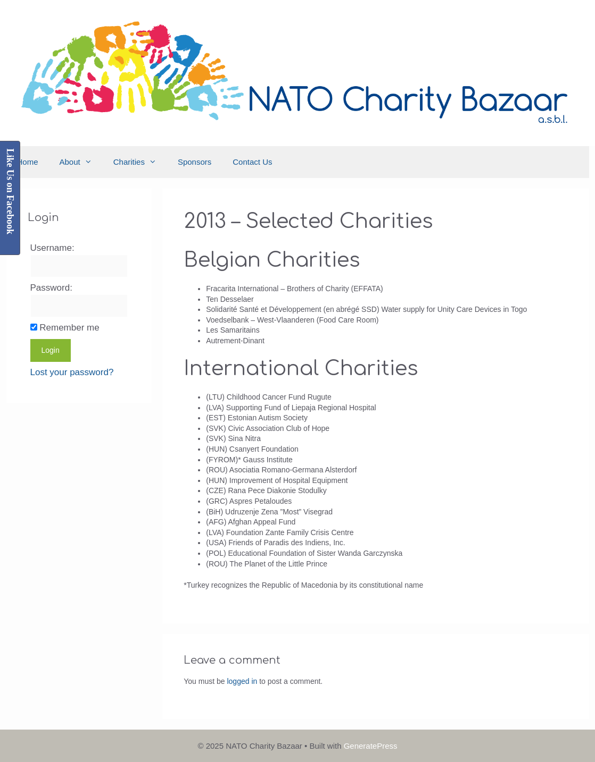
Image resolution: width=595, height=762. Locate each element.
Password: (51, 288)
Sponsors (194, 161)
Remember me (69, 328)
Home (27, 161)
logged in (242, 681)
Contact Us (252, 161)
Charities (140, 162)
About (81, 162)
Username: (52, 248)
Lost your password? (72, 372)
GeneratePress (371, 745)
